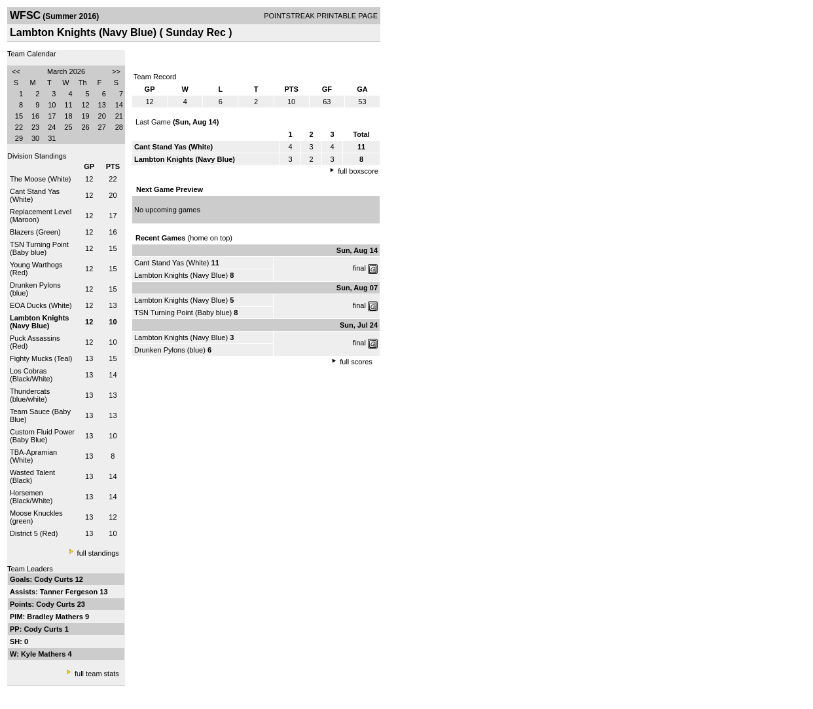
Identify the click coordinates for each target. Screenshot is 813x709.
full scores (356, 362)
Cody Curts (54, 579)
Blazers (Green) (35, 232)
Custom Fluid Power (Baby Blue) (42, 436)
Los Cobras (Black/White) (31, 375)
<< (16, 71)
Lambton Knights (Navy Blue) (181, 275)
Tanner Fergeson (69, 592)
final (359, 268)
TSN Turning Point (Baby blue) (39, 248)
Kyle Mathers (44, 654)
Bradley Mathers (56, 617)
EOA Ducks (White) (41, 305)
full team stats (97, 674)
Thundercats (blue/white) (30, 395)
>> (116, 71)
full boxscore (358, 171)
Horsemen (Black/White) (31, 497)
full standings (98, 553)
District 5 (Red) (34, 533)
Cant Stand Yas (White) (171, 263)
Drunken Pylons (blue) (170, 350)
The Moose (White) (40, 179)
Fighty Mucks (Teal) (41, 358)
